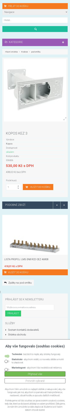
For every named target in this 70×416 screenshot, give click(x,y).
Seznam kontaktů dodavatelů (22, 329)
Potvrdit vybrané (35, 380)
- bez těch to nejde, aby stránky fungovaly (36, 354)
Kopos (9, 144)
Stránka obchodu (15, 334)
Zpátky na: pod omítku (18, 282)
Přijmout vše (35, 374)
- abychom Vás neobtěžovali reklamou (37, 368)
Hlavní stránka (11, 52)
